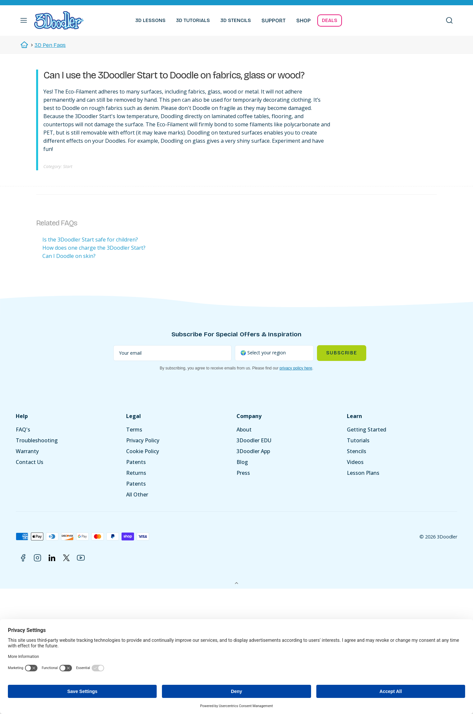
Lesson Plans (363, 472)
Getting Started (366, 429)
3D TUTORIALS (193, 20)
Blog (242, 462)
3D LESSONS (150, 20)
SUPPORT (273, 20)
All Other (137, 494)
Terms (134, 429)
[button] (24, 20)
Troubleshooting (37, 440)
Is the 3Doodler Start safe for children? (90, 239)
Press (243, 472)
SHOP (303, 20)
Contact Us (29, 462)
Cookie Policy (142, 451)
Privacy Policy (142, 440)
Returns (136, 472)
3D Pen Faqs (50, 45)
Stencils (356, 451)
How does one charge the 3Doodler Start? (94, 247)
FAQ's (23, 429)
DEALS (329, 20)
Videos (355, 462)
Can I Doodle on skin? (69, 256)
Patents (136, 462)
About (244, 429)
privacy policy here (296, 368)
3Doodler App (253, 451)
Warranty (27, 451)
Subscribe (341, 353)
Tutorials (358, 440)
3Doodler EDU (253, 440)
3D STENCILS (235, 20)
